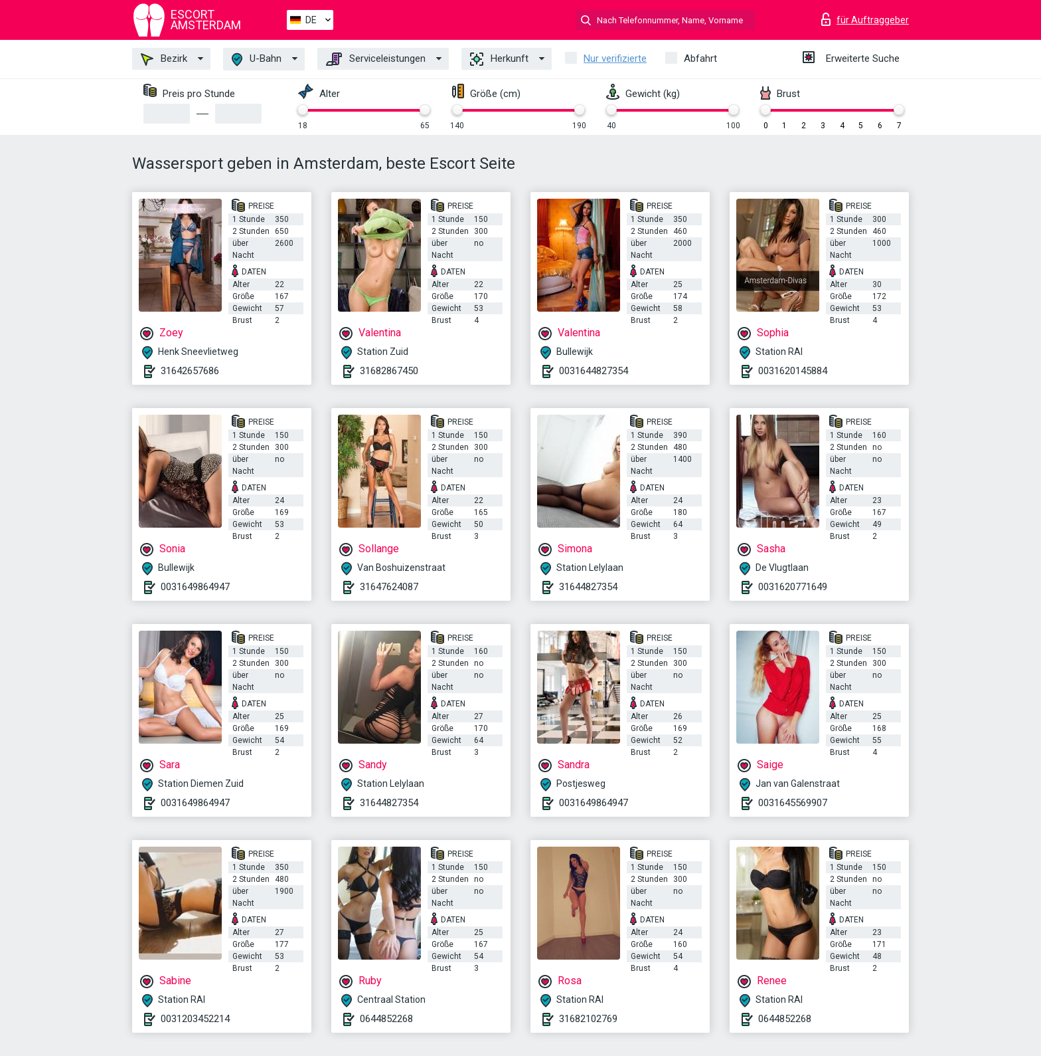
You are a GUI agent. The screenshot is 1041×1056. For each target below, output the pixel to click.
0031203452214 (195, 1019)
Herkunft (499, 59)
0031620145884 (792, 371)
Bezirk (164, 59)
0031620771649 (792, 587)
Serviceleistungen (376, 59)
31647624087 (389, 587)
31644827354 (588, 587)
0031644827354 (593, 371)
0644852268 (386, 1019)
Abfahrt (700, 58)
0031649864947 (195, 587)
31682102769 (588, 1019)
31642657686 (190, 371)
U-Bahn (256, 59)
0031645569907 (792, 803)
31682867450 (389, 371)
